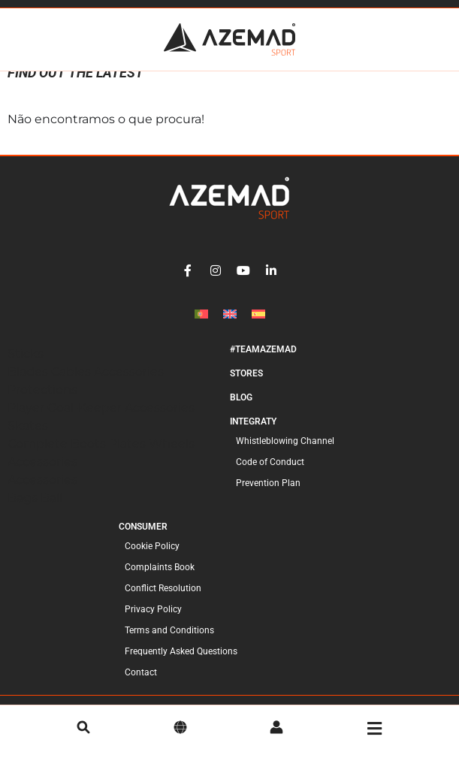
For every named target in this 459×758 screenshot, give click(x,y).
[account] (276, 728)
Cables (72, 386)
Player (27, 422)
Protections (42, 404)
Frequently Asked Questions (181, 665)
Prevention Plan (268, 497)
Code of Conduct (270, 476)
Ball (51, 512)
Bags (24, 512)
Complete (39, 458)
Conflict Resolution (163, 602)
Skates (28, 440)
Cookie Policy (152, 560)
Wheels (172, 458)
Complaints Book (160, 581)
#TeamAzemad (263, 363)
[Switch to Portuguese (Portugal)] (201, 328)
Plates (129, 458)
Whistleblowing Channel (285, 455)
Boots (90, 458)
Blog (241, 411)
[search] (83, 728)
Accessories (129, 386)
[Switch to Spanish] (258, 328)
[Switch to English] (230, 328)
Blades (29, 386)
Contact (141, 686)
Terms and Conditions (169, 644)
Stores (246, 387)
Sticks (26, 368)
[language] (180, 728)
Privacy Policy (153, 623)
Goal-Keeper (86, 422)
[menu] (374, 729)
